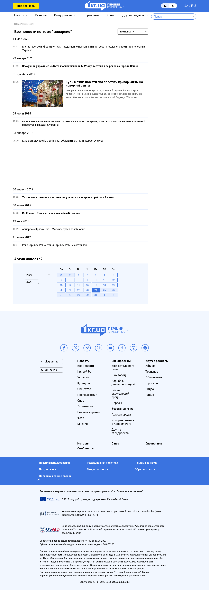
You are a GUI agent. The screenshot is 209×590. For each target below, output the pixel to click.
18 (104, 285)
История (41, 15)
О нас (111, 15)
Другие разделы (133, 15)
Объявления (153, 377)
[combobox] (172, 16)
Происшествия (87, 395)
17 (95, 285)
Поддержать (26, 6)
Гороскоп (151, 383)
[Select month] (37, 275)
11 (104, 280)
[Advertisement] (80, 165)
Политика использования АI (54, 477)
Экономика (85, 406)
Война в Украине (88, 412)
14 (70, 285)
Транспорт (152, 371)
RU (193, 6)
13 (61, 285)
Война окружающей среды (120, 393)
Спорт (81, 400)
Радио (149, 395)
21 (70, 290)
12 (113, 280)
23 (87, 290)
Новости (18, 15)
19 (113, 285)
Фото (80, 418)
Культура (83, 383)
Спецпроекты (63, 15)
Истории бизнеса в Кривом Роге (122, 422)
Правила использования (54, 462)
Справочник (92, 15)
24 (95, 290)
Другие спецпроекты (120, 431)
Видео (149, 389)
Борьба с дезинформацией (123, 382)
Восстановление (122, 408)
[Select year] (32, 282)
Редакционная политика (102, 462)
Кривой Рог (85, 371)
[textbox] (172, 16)
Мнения (82, 424)
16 (87, 285)
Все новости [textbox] (126, 31)
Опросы (116, 403)
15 (78, 285)
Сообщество (86, 448)
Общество (84, 389)
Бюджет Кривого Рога (122, 367)
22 (78, 290)
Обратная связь (145, 469)
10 (95, 280)
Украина (83, 377)
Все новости (85, 366)
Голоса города (121, 414)
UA (186, 6)
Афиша (150, 366)
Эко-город (118, 375)
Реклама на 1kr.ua (146, 462)
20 (61, 290)
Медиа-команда (97, 469)
